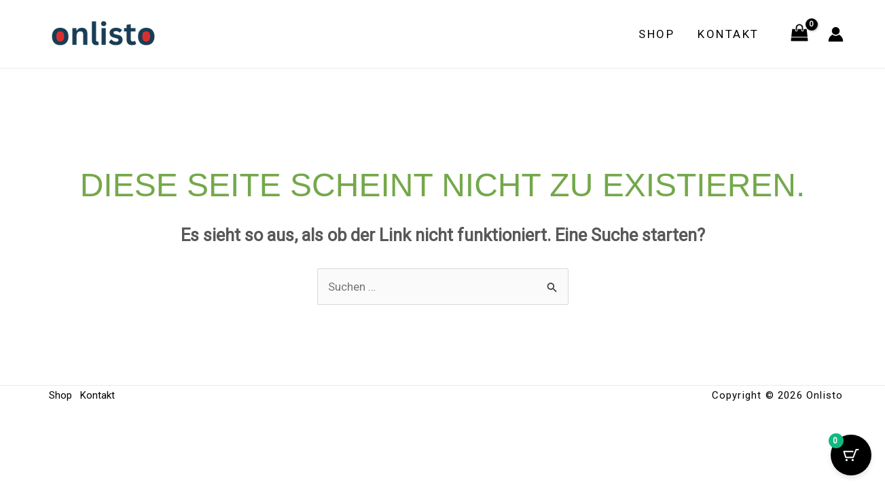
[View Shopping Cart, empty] (799, 34)
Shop (656, 34)
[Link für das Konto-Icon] (836, 34)
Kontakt (728, 34)
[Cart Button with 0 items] (851, 455)
